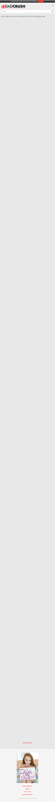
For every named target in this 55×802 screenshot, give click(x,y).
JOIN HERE (41, 1)
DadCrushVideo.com (27, 786)
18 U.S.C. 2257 (27, 791)
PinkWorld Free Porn (27, 743)
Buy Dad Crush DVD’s (27, 794)
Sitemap (27, 789)
